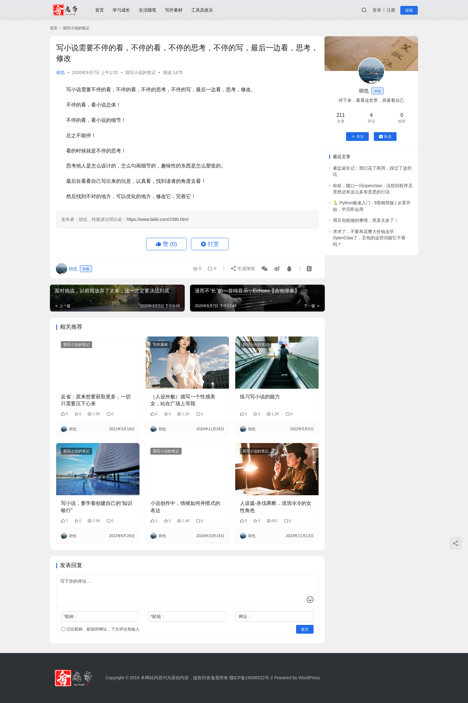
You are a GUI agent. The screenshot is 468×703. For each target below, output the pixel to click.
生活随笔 (148, 9)
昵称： (70, 613)
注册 (391, 9)
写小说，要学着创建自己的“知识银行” (96, 504)
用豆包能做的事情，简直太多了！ (365, 220)
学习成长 (121, 9)
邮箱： (156, 613)
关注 (357, 136)
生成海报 (242, 269)
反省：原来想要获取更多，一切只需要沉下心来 (96, 398)
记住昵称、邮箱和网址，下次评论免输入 (100, 626)
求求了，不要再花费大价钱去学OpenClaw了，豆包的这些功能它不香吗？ (369, 238)
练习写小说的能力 (255, 395)
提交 (298, 626)
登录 (377, 9)
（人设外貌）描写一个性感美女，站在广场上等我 (180, 398)
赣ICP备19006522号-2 (251, 677)
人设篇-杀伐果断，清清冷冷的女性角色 (271, 504)
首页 (99, 9)
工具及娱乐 (202, 9)
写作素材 (174, 9)
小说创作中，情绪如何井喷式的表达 (183, 504)
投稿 (409, 10)
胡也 (60, 72)
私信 (385, 136)
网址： (240, 613)
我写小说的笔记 (140, 72)
